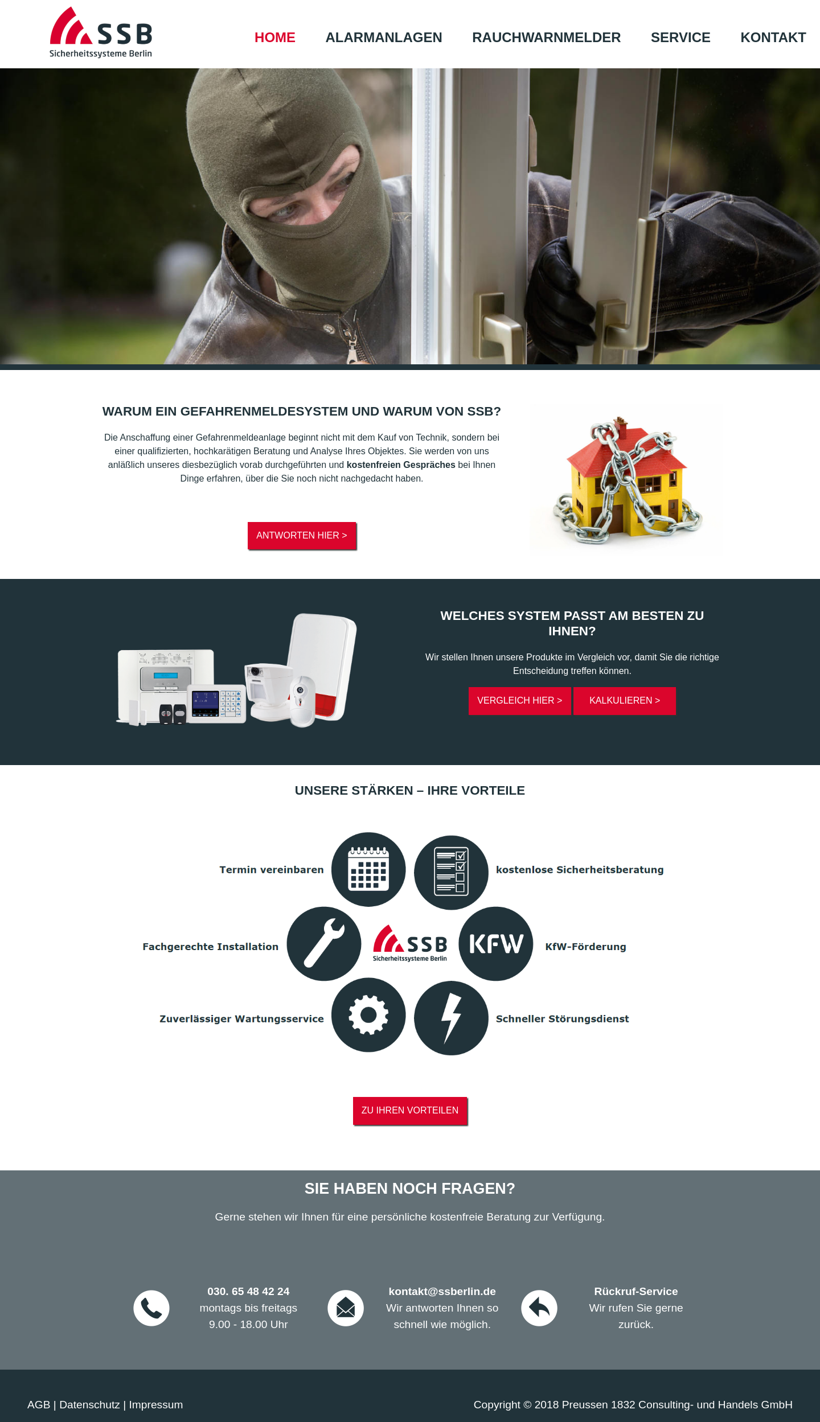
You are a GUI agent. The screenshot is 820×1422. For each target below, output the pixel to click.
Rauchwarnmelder (546, 37)
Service (681, 37)
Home (275, 37)
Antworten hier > (301, 535)
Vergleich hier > (519, 700)
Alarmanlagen (384, 37)
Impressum (156, 1405)
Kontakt (773, 37)
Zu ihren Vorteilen (410, 1110)
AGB (39, 1405)
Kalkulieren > (624, 700)
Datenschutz (89, 1405)
